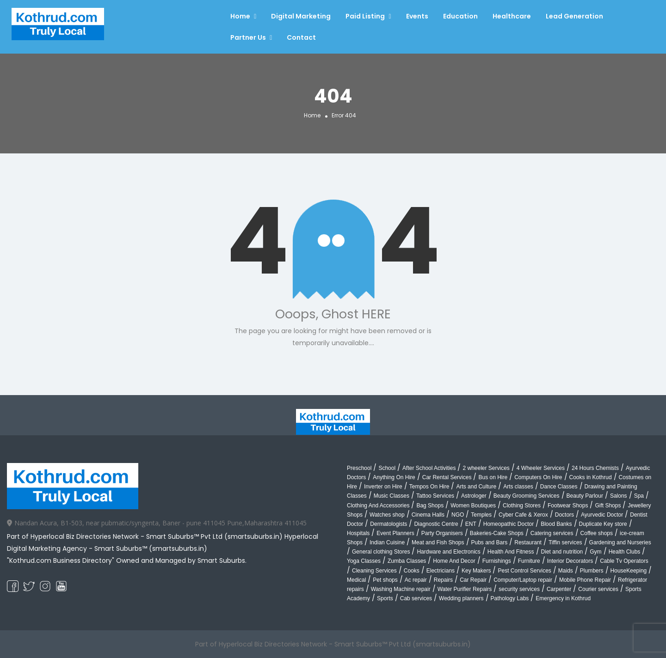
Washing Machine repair (401, 589)
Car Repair (473, 580)
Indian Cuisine (387, 542)
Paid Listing (365, 16)
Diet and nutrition (562, 551)
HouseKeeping (628, 570)
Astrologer (474, 496)
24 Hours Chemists (595, 468)
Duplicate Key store (603, 524)
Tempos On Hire (429, 486)
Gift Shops (608, 505)
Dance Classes (559, 486)
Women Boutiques (473, 505)
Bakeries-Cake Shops (497, 533)
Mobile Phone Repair (585, 580)
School (386, 468)
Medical (356, 580)
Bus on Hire (492, 477)
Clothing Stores (522, 505)
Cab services (416, 598)
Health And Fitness (510, 551)
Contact (301, 37)
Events (417, 16)
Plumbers (592, 570)
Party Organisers (442, 533)
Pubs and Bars (489, 542)
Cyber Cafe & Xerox (523, 515)
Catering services (552, 533)
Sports (385, 598)
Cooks (411, 570)
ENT (470, 524)
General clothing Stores (381, 551)
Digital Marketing (301, 16)
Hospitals (358, 533)
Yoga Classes (364, 561)
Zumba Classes (407, 561)
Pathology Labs (510, 598)
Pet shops (385, 580)
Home (240, 16)
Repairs (443, 580)
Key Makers (476, 570)
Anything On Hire (394, 477)
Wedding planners (461, 598)
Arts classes (518, 486)
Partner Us (248, 37)
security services (519, 589)
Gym (595, 551)
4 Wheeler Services (541, 468)
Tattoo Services (435, 496)
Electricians (440, 570)
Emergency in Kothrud (563, 598)
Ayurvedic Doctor (602, 515)
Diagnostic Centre (436, 524)
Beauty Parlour (585, 496)
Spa (639, 496)
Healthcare (512, 16)
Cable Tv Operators (624, 561)
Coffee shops (596, 533)
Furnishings (496, 561)
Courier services (598, 589)
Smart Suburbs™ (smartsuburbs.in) (150, 548)
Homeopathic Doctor (508, 524)
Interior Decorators (570, 561)
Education (460, 16)
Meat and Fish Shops (438, 542)
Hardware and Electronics (448, 551)
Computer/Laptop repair (522, 580)
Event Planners (395, 533)
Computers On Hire (538, 477)
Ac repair (416, 580)
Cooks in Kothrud (590, 477)
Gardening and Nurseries (620, 542)
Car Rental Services (447, 477)
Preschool (359, 468)
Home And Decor (454, 561)
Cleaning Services (374, 570)
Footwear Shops (568, 505)
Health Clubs (625, 551)
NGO (457, 515)
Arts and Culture (476, 486)
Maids (565, 570)
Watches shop (387, 515)
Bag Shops (430, 505)
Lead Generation (574, 16)
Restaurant (528, 542)
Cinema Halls (428, 515)
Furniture (529, 561)
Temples (481, 515)
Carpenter (559, 589)
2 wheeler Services (485, 468)
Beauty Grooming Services (526, 496)
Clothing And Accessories (378, 505)
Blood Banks (556, 524)
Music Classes (391, 496)
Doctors (564, 515)
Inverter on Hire (383, 486)
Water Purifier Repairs (465, 589)
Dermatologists (388, 524)
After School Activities (429, 468)
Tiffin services (565, 542)
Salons (618, 496)
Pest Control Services (524, 570)
